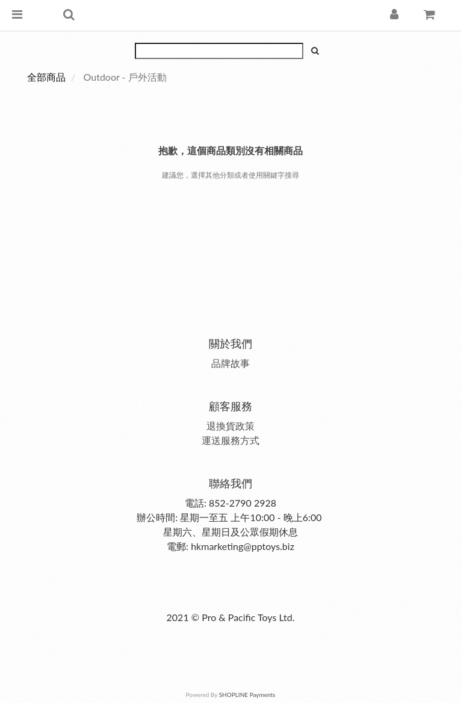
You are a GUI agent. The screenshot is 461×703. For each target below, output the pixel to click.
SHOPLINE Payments (247, 694)
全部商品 (46, 77)
